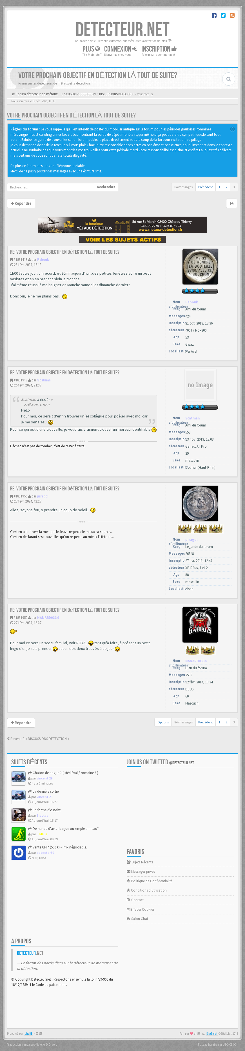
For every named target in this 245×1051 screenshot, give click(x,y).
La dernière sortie (43, 791)
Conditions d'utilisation (147, 890)
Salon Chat (137, 918)
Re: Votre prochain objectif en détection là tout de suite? (64, 252)
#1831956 (20, 496)
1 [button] (219, 187)
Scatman (44, 380)
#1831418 (20, 259)
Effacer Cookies (140, 909)
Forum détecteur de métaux (36, 94)
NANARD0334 (48, 618)
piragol (42, 496)
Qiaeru (52, 1044)
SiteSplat (211, 1034)
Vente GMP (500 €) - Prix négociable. (57, 847)
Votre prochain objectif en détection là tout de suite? (71, 115)
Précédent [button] (205, 187)
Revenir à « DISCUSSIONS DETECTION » (38, 738)
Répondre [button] (21, 203)
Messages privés (141, 871)
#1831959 (20, 618)
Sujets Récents (140, 862)
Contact (135, 899)
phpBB (29, 1034)
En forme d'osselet (44, 810)
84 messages (183, 187)
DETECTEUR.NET (122, 30)
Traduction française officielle (26, 1044)
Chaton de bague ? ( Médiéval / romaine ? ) (63, 772)
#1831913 (20, 380)
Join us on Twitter (160, 762)
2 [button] (227, 187)
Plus (91, 49)
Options (163, 722)
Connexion (120, 49)
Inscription (159, 49)
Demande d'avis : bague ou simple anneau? (63, 828)
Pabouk (43, 259)
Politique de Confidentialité (149, 881)
